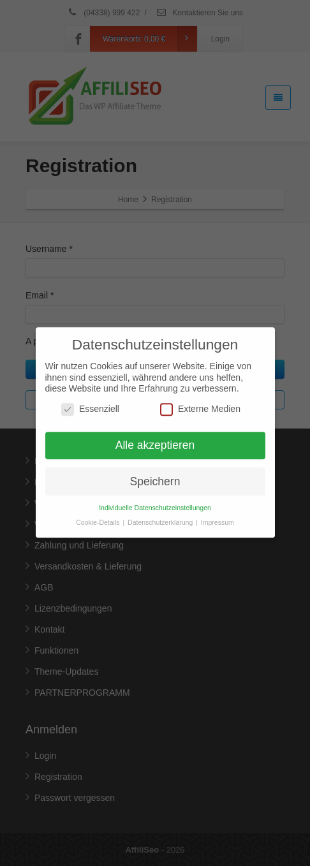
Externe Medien (200, 401)
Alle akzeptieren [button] (155, 437)
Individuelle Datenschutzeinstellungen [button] (155, 500)
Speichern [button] (155, 473)
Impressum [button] (217, 514)
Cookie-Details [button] (98, 514)
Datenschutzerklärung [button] (161, 514)
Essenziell (90, 401)
